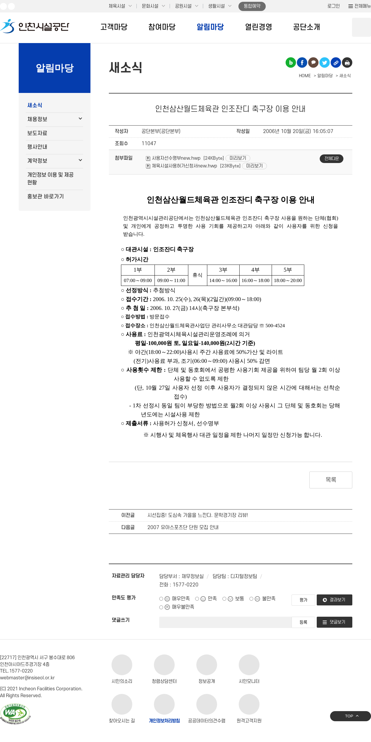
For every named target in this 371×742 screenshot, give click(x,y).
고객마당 (114, 27)
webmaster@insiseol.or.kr (27, 678)
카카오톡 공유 (313, 62)
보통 (239, 599)
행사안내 (37, 147)
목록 (331, 480)
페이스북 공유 (302, 62)
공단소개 (306, 27)
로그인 (333, 6)
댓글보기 (337, 622)
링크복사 (336, 62)
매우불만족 (183, 607)
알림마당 (210, 27)
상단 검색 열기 (361, 27)
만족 (212, 599)
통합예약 (252, 6)
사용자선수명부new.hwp (173, 158)
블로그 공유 (291, 62)
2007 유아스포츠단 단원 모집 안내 (183, 527)
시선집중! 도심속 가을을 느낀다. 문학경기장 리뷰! (197, 515)
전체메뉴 (362, 6)
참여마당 (162, 27)
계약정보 (37, 161)
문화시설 (150, 6)
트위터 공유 (324, 62)
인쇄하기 (347, 62)
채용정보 (37, 119)
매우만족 (181, 599)
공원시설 (183, 6)
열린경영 (258, 27)
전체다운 (331, 158)
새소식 (34, 105)
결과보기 (337, 599)
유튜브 (3, 6)
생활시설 (216, 6)
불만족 (269, 599)
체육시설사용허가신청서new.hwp (181, 166)
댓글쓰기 (121, 620)
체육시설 (117, 6)
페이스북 (11, 6)
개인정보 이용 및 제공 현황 (50, 179)
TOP (349, 716)
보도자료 (37, 133)
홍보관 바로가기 (45, 197)
